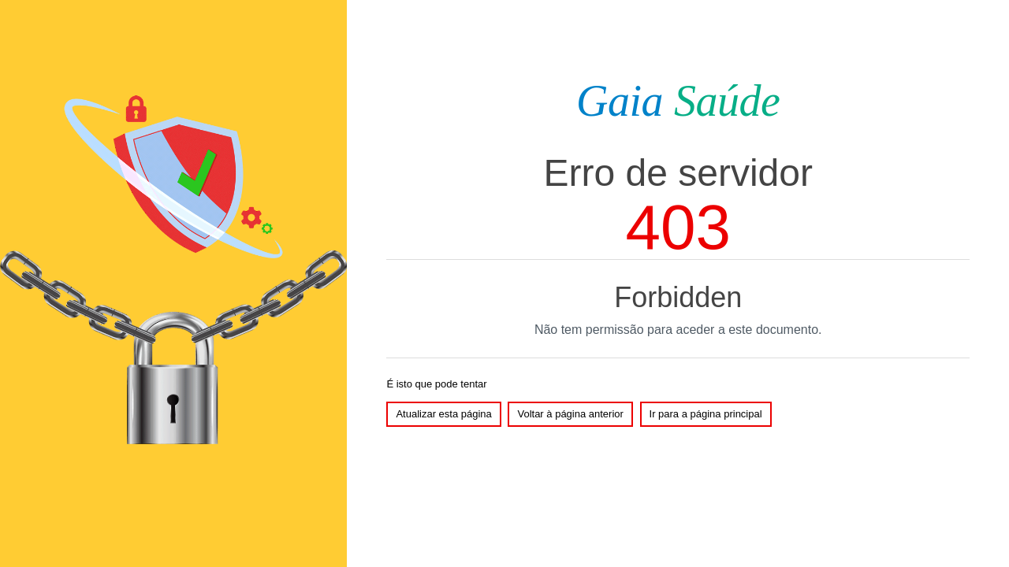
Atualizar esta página (443, 414)
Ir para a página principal (706, 414)
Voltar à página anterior (570, 414)
